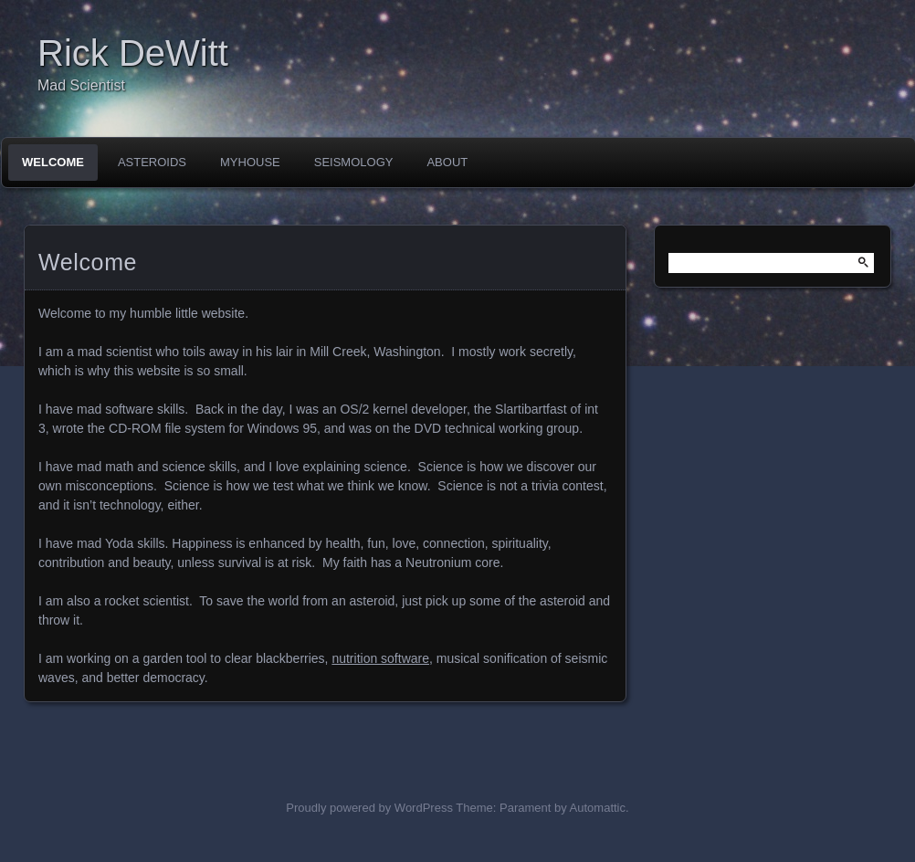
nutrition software (380, 658)
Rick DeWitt (132, 53)
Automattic (598, 808)
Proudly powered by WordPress (369, 808)
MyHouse (250, 162)
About (447, 162)
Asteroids (152, 162)
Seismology (354, 162)
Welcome (53, 162)
